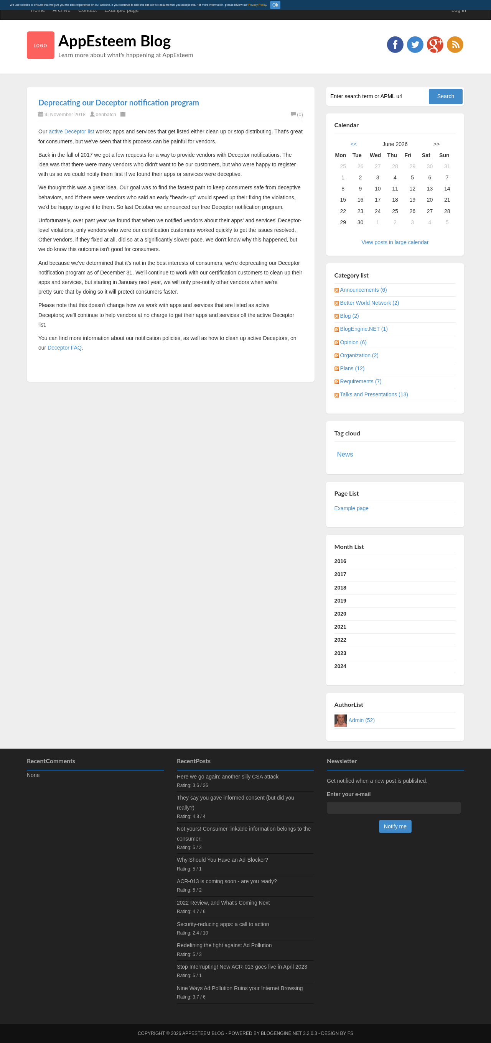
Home (38, 10)
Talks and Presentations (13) (374, 394)
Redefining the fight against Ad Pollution (224, 945)
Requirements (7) (361, 381)
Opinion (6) (353, 342)
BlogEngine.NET (281, 1033)
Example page (121, 10)
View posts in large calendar (395, 242)
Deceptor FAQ (65, 348)
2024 (340, 666)
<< (354, 144)
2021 (340, 627)
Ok (275, 5)
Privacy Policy (257, 5)
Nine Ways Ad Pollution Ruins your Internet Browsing (240, 988)
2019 (340, 601)
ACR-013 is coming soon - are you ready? (227, 881)
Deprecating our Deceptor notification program (118, 102)
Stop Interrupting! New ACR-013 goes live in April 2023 (242, 967)
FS (350, 1033)
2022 (340, 640)
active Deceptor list (71, 131)
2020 (340, 614)
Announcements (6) (363, 290)
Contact (87, 10)
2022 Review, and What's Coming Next (223, 903)
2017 (340, 574)
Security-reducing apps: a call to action (223, 924)
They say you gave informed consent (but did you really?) (235, 802)
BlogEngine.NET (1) (364, 329)
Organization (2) (359, 355)
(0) (297, 114)
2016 (340, 561)
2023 (340, 653)
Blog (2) (349, 316)
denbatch (106, 114)
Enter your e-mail (349, 794)
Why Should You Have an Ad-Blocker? (222, 860)
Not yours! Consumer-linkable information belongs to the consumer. (244, 833)
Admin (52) (362, 720)
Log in (458, 10)
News (345, 454)
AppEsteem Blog (114, 40)
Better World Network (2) (369, 303)
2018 (340, 588)
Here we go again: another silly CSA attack (227, 777)
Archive (62, 10)
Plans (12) (352, 368)
